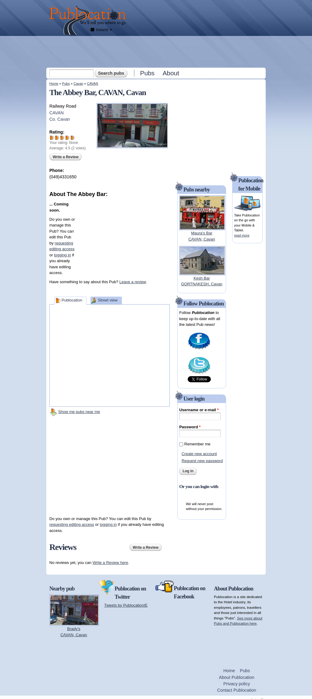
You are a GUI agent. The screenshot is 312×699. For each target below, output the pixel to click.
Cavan (78, 83)
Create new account (199, 453)
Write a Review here (110, 562)
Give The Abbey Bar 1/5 (52, 137)
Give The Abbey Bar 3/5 (62, 137)
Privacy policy (236, 683)
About (171, 73)
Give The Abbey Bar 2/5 (57, 137)
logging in (62, 255)
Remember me (197, 444)
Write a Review (65, 157)
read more (241, 235)
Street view (107, 300)
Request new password (202, 460)
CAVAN (92, 83)
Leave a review (132, 282)
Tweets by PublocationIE (125, 605)
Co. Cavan (59, 119)
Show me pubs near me (79, 411)
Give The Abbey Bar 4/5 (67, 137)
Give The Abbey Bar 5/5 (72, 137)
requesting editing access (71, 524)
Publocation (72, 300)
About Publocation (236, 677)
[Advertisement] (157, 51)
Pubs (147, 73)
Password (189, 427)
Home (53, 83)
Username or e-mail (198, 410)
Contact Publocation (236, 690)
